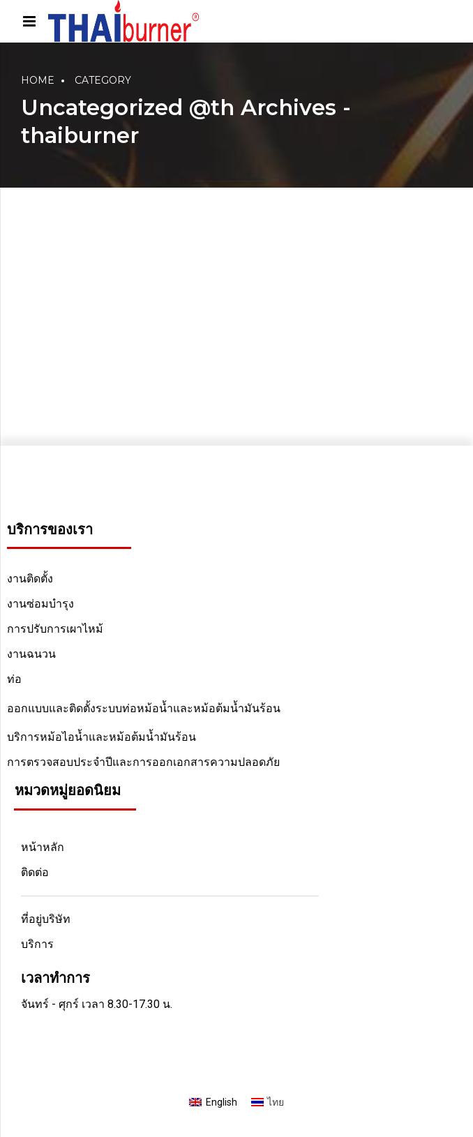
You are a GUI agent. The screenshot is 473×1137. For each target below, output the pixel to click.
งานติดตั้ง (30, 578)
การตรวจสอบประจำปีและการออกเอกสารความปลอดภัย (143, 762)
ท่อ (14, 679)
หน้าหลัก (42, 847)
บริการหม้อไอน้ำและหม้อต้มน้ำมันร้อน (101, 737)
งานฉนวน (31, 654)
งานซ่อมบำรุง (40, 603)
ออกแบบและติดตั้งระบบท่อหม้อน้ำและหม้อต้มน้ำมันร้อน (143, 708)
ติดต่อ (35, 872)
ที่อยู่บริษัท (45, 919)
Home (37, 80)
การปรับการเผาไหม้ (55, 628)
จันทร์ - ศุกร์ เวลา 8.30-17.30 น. (96, 1004)
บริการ (37, 944)
